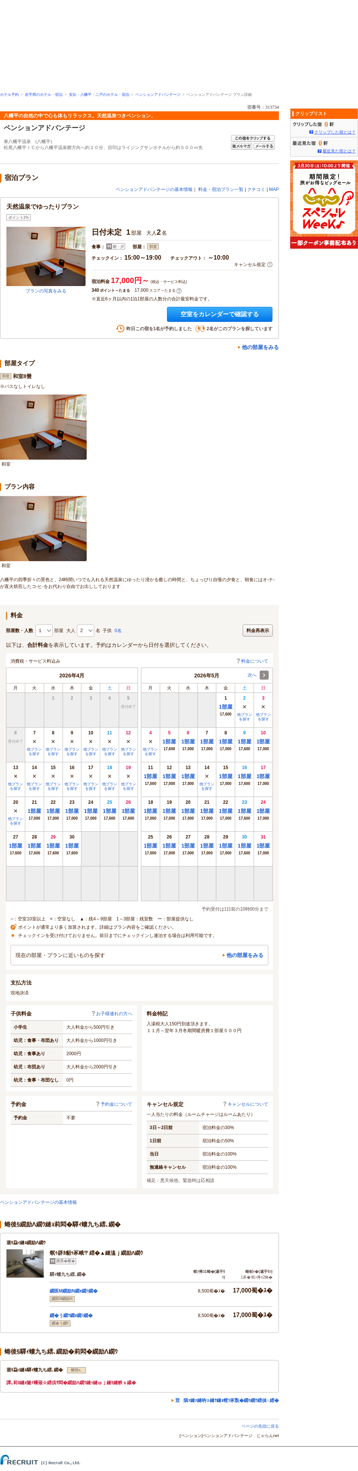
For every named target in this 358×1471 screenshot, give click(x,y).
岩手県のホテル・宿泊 (44, 94)
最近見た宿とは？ (339, 151)
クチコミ (256, 189)
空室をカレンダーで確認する (220, 314)
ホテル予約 (9, 94)
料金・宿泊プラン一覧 (220, 189)
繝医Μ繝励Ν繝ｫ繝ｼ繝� (74, 1291)
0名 (118, 630)
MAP (274, 189)
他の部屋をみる (260, 347)
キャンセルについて (245, 1104)
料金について (252, 661)
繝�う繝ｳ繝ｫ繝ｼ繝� (71, 1315)
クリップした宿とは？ (335, 132)
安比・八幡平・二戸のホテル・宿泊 (99, 94)
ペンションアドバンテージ (158, 94)
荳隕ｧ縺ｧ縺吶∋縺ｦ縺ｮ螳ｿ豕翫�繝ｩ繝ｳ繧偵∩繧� (227, 1400)
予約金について (113, 1104)
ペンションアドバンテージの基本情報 (154, 189)
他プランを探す (34, 751)
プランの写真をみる (46, 291)
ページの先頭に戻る (260, 1426)
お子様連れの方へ (111, 1013)
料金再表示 (257, 630)
